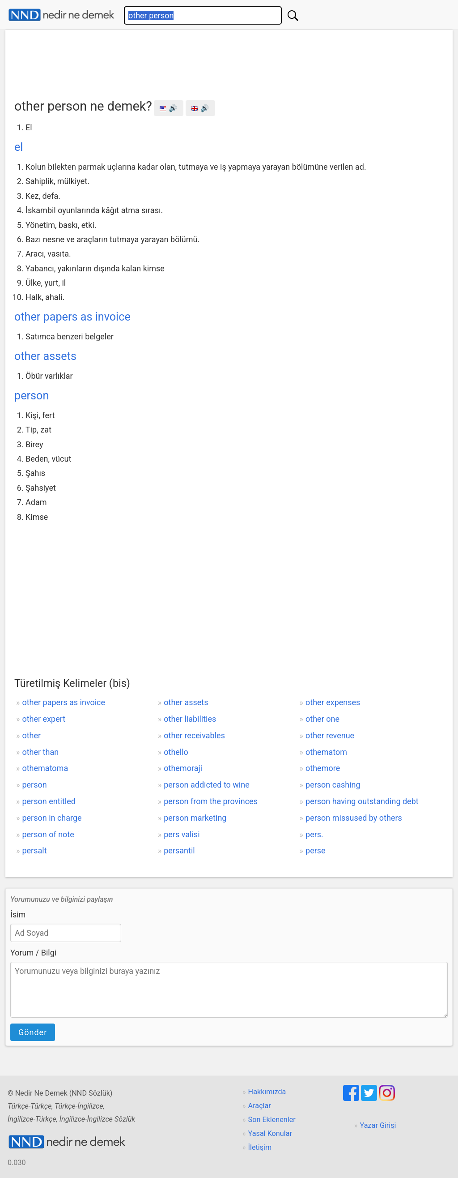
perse (315, 850)
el (18, 147)
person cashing (332, 784)
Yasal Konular (270, 1133)
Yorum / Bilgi (33, 952)
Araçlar (259, 1105)
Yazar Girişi (378, 1125)
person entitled (48, 801)
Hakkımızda (267, 1092)
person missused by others (353, 817)
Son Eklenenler (272, 1119)
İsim (17, 914)
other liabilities (190, 719)
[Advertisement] (229, 61)
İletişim (260, 1147)
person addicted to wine (207, 784)
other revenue (329, 735)
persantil (179, 850)
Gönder (32, 1032)
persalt (34, 850)
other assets (45, 356)
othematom (326, 752)
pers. (314, 834)
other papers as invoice (72, 316)
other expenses (332, 702)
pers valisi (181, 834)
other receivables (194, 735)
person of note (48, 834)
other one (322, 719)
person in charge (51, 817)
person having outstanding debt (362, 801)
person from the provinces (211, 801)
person (31, 395)
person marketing (195, 817)
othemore (322, 768)
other (31, 735)
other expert (43, 719)
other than (40, 752)
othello (176, 752)
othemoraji (183, 768)
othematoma (45, 768)
